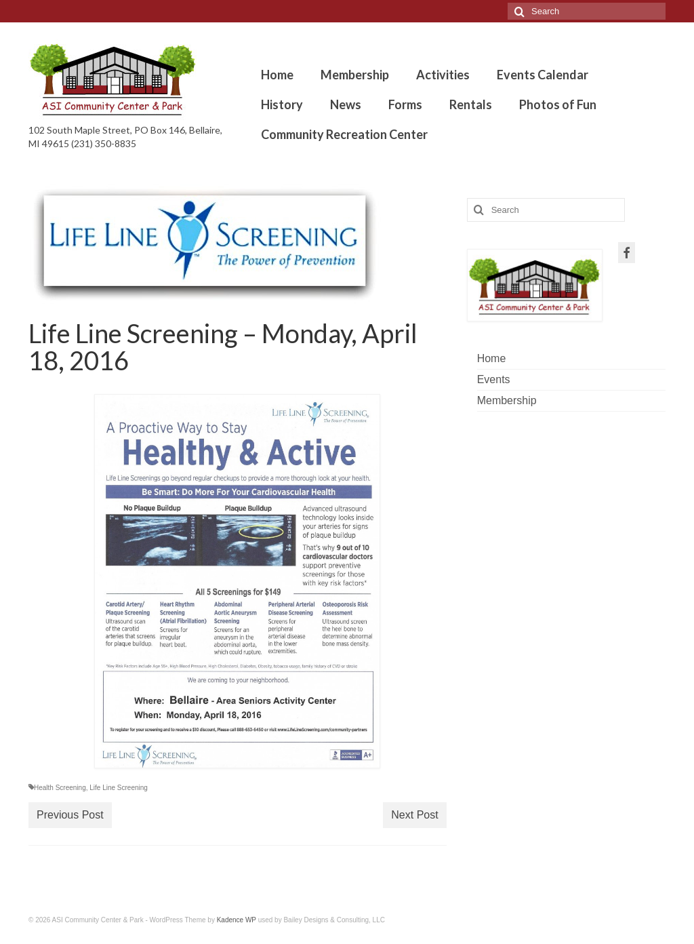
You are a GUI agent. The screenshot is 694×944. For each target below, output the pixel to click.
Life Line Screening (118, 787)
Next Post (414, 815)
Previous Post (70, 815)
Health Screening (60, 787)
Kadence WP (236, 920)
